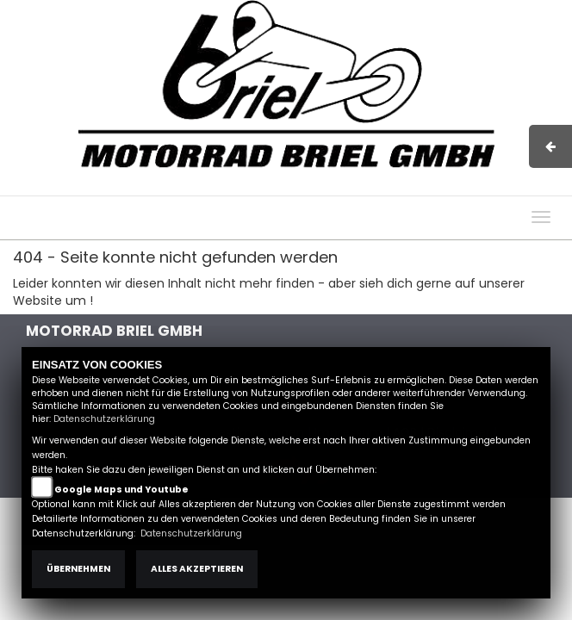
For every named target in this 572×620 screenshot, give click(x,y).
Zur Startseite (136, 300)
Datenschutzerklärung (104, 418)
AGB (373, 186)
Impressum (314, 186)
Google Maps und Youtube (121, 489)
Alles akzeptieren (197, 568)
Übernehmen (78, 568)
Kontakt (421, 186)
